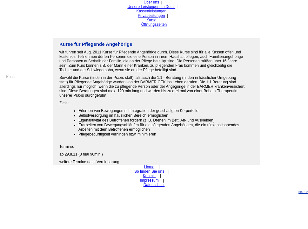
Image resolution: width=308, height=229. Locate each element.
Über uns (151, 2)
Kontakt (149, 176)
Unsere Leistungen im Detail (151, 6)
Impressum (149, 180)
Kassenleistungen (151, 11)
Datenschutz (154, 185)
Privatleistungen (151, 15)
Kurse (151, 20)
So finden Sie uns (149, 171)
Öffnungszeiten (154, 24)
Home (149, 167)
